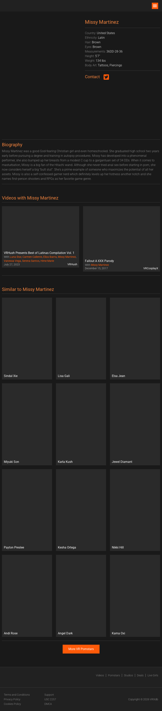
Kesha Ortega (67, 547)
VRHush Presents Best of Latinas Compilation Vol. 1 (39, 253)
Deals (140, 675)
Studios (128, 675)
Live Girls (153, 675)
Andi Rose (10, 633)
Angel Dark (65, 633)
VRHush (72, 264)
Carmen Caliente (32, 256)
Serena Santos (30, 260)
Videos (100, 675)
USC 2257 (50, 699)
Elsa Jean (118, 376)
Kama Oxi (118, 633)
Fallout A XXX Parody (99, 261)
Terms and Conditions (17, 694)
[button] (155, 6)
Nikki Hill (118, 547)
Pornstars (114, 675)
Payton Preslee (14, 547)
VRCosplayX (150, 268)
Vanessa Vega (12, 260)
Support (49, 694)
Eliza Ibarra (50, 256)
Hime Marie (47, 260)
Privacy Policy (12, 699)
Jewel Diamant (122, 462)
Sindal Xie (10, 376)
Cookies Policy (12, 703)
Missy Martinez (67, 256)
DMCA (48, 703)
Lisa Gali (64, 376)
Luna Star (15, 256)
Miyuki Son (11, 462)
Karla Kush (65, 462)
